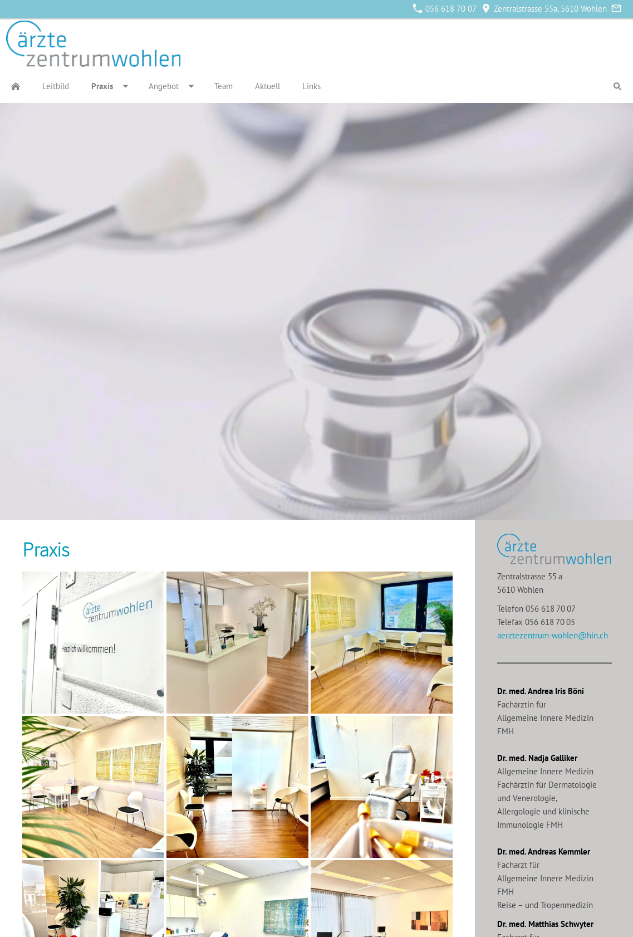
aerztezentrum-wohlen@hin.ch (552, 635)
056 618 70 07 (445, 8)
